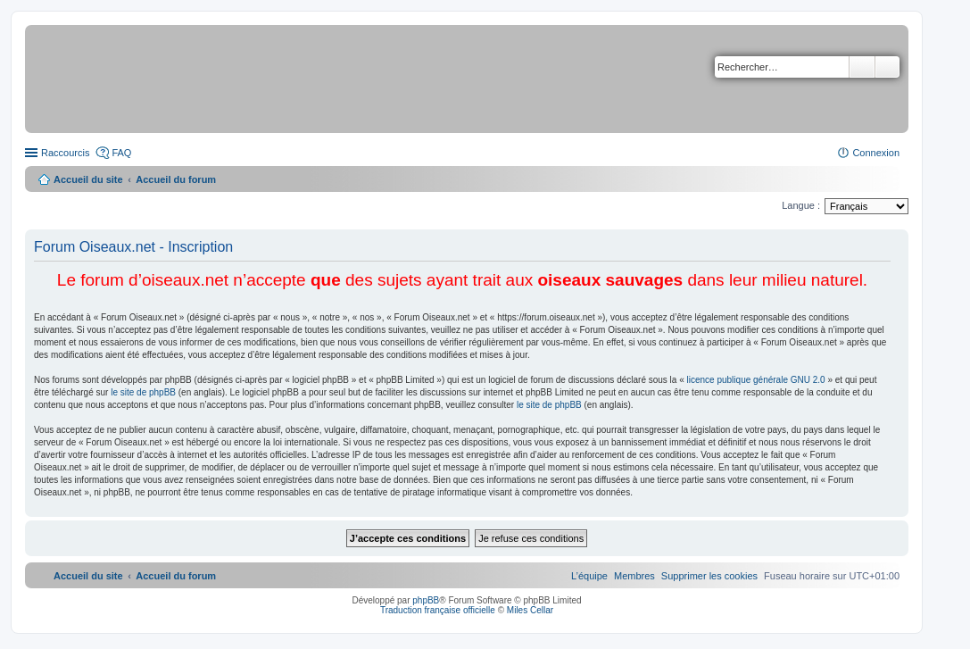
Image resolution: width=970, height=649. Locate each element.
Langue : (801, 205)
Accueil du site (88, 179)
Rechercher (862, 67)
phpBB (425, 600)
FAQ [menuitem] (121, 152)
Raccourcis (65, 152)
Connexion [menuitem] (876, 152)
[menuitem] (709, 575)
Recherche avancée (887, 67)
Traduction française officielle (437, 610)
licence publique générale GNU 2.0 (756, 380)
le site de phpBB (143, 392)
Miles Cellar (530, 610)
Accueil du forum (176, 179)
